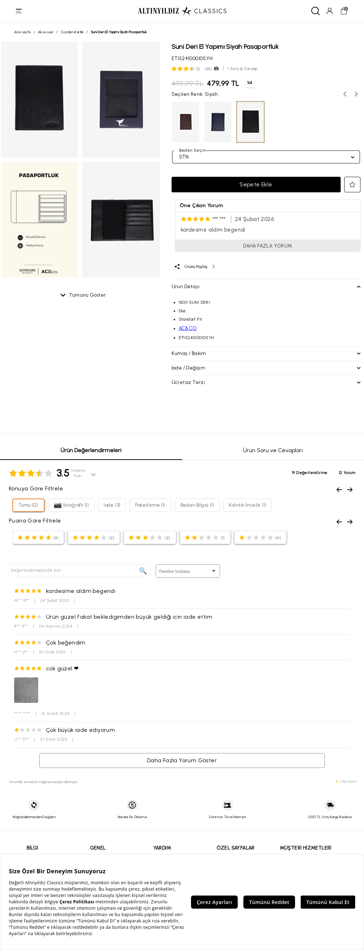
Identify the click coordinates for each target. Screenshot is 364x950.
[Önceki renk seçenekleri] (345, 95)
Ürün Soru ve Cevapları (273, 451)
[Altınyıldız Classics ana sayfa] (182, 11)
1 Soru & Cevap (242, 69)
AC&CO (188, 329)
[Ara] (314, 11)
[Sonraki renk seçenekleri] (356, 95)
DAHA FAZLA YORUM (267, 247)
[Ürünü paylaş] (194, 267)
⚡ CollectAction (346, 782)
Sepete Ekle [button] (255, 185)
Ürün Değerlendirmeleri (90, 451)
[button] (352, 185)
